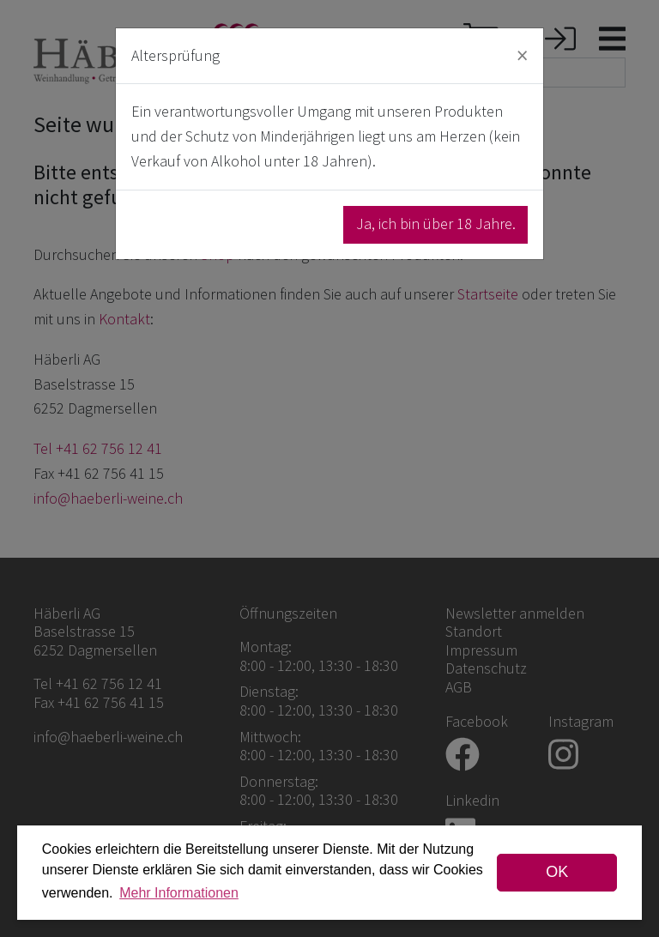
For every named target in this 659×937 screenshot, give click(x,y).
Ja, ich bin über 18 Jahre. (436, 223)
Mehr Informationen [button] (179, 893)
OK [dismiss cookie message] (557, 871)
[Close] (522, 55)
